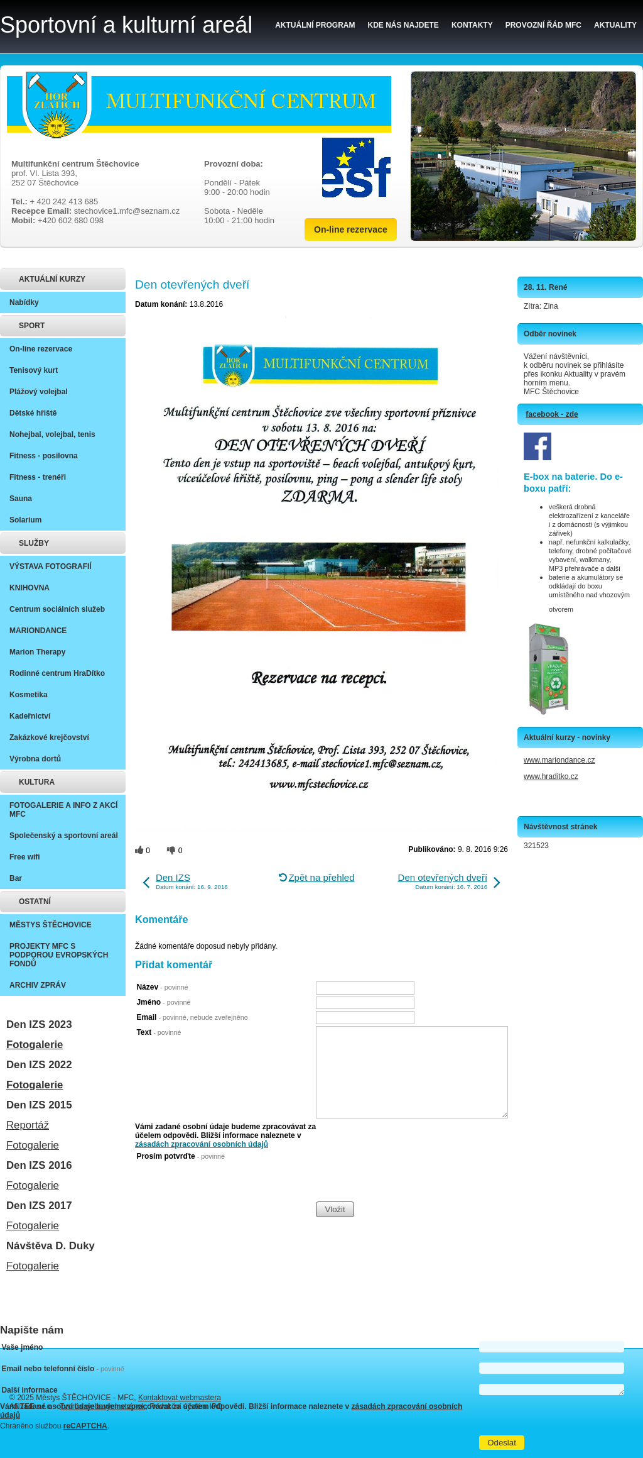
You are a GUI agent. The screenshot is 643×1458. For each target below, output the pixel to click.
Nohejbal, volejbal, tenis (52, 434)
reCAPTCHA (85, 1426)
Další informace (29, 1390)
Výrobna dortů (35, 758)
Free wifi (24, 857)
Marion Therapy (37, 652)
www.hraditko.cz (551, 776)
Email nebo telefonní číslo (62, 1368)
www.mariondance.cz (559, 760)
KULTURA (37, 782)
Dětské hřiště (33, 413)
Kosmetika (28, 694)
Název (162, 987)
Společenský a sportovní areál (63, 835)
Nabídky (24, 302)
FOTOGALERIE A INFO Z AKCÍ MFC (63, 810)
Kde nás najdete (403, 25)
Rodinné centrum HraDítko (57, 673)
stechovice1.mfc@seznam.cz (127, 211)
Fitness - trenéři (37, 477)
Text (158, 1032)
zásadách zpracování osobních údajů (201, 1144)
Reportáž (27, 1125)
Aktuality (615, 25)
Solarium (25, 520)
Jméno (163, 1002)
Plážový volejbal (38, 391)
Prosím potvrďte (180, 1156)
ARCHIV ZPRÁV (37, 985)
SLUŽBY (34, 543)
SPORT (32, 325)
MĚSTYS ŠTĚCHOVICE (50, 924)
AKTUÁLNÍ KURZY (52, 279)
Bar (15, 878)
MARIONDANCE (38, 630)
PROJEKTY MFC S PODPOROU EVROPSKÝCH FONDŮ (58, 955)
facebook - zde (552, 414)
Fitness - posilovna (43, 455)
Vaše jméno (22, 1347)
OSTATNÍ (35, 901)
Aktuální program (315, 25)
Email (191, 1017)
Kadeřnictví (29, 716)
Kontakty (472, 25)
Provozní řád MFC (543, 25)
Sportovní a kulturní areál (126, 25)
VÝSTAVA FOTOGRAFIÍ (50, 566)
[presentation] (411, 1176)
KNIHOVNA (29, 587)
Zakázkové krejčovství (49, 737)
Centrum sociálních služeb (57, 609)
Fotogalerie (34, 1045)
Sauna (20, 498)
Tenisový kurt (33, 370)
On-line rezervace (350, 229)
